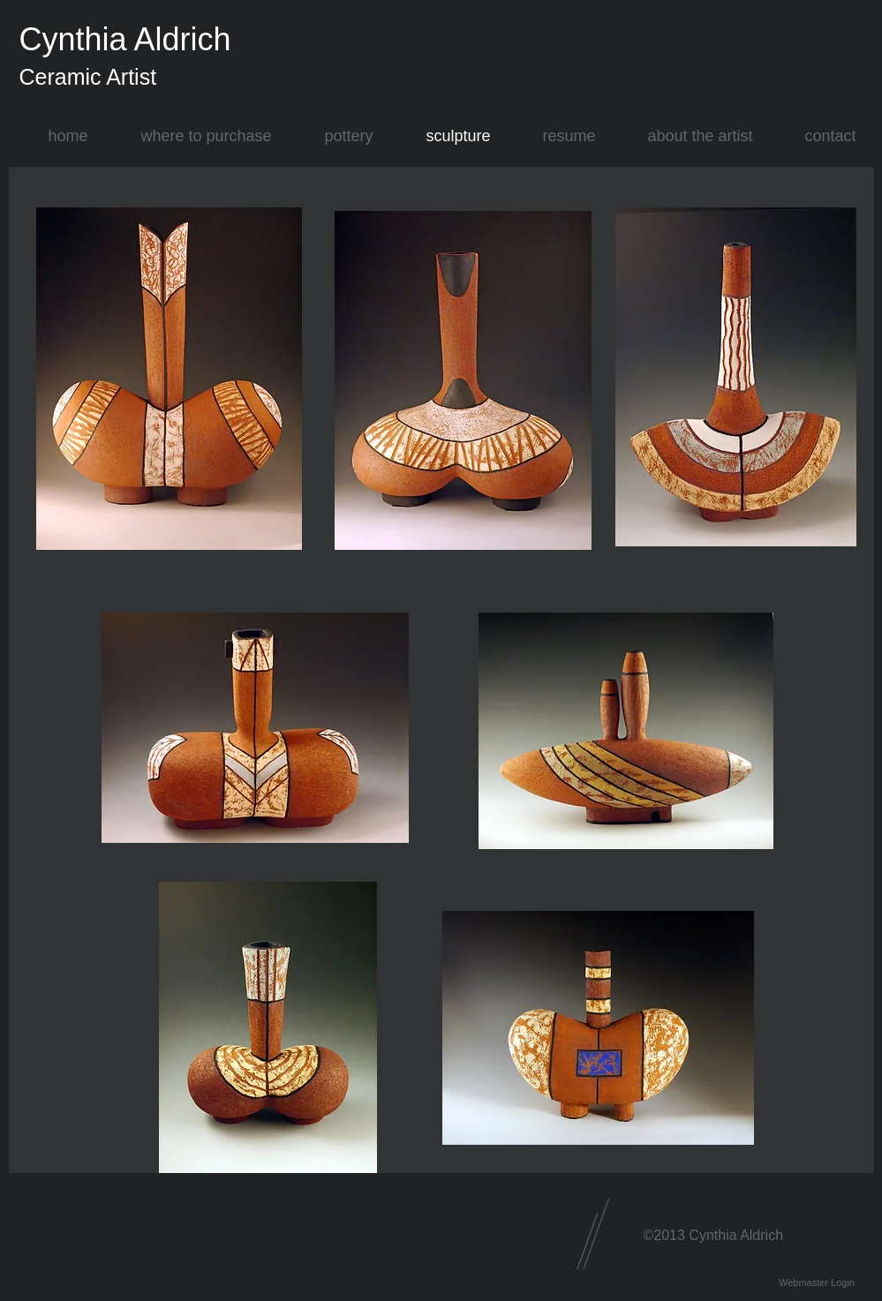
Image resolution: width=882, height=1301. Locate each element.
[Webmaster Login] (817, 1282)
